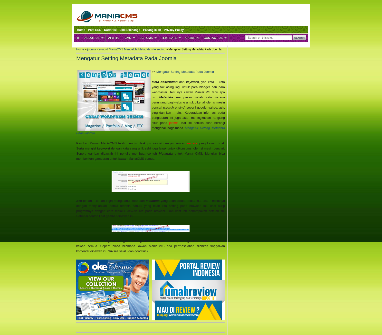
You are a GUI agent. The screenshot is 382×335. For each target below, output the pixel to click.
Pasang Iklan (152, 30)
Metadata (144, 49)
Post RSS (94, 30)
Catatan (192, 38)
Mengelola (131, 49)
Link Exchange (130, 30)
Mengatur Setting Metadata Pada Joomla (185, 72)
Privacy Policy (174, 30)
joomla (92, 49)
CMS (127, 38)
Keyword (103, 49)
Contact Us (213, 38)
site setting (158, 49)
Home (81, 30)
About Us (92, 38)
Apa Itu (114, 38)
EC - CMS (146, 38)
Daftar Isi (110, 30)
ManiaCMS (116, 49)
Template (169, 38)
